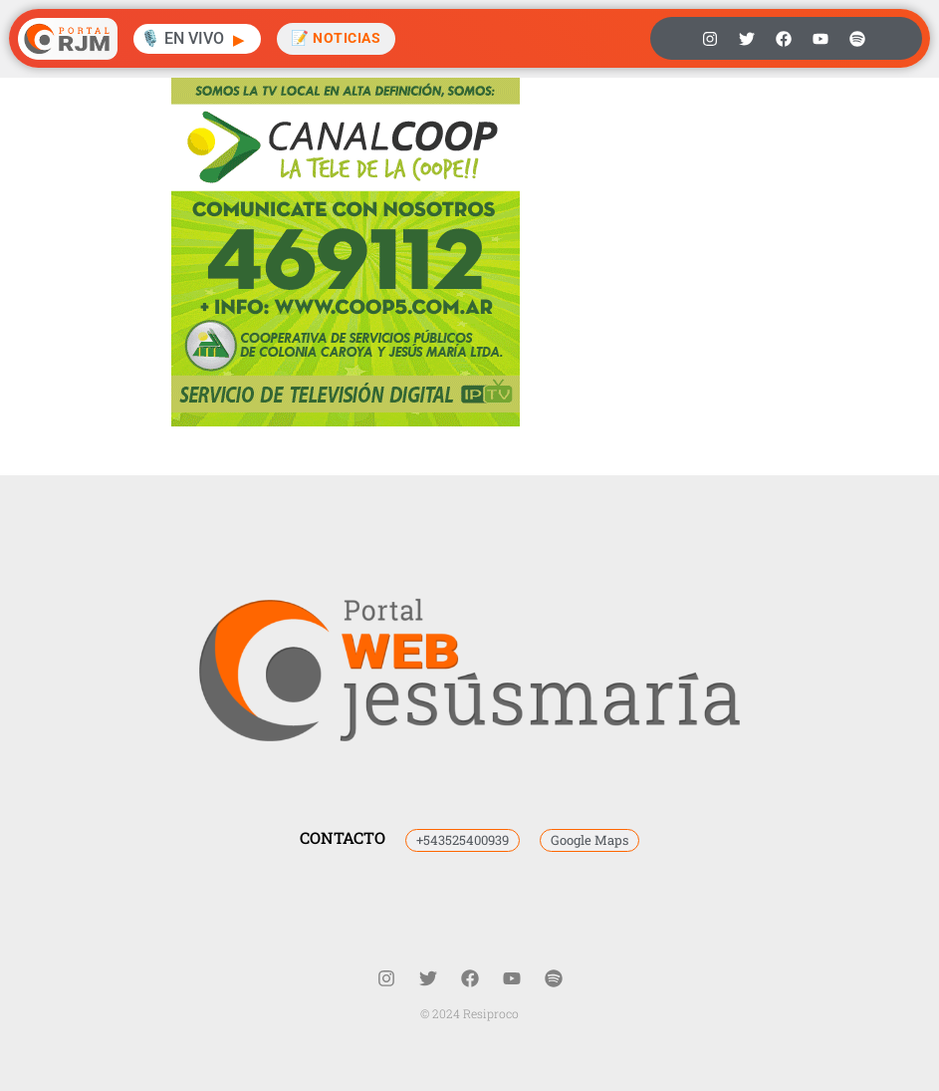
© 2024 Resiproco (469, 1013)
